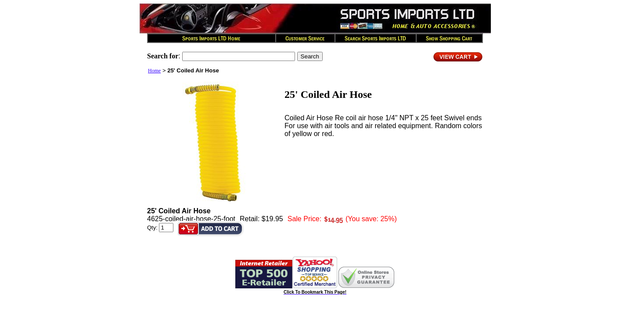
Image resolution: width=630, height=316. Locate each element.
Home (154, 71)
